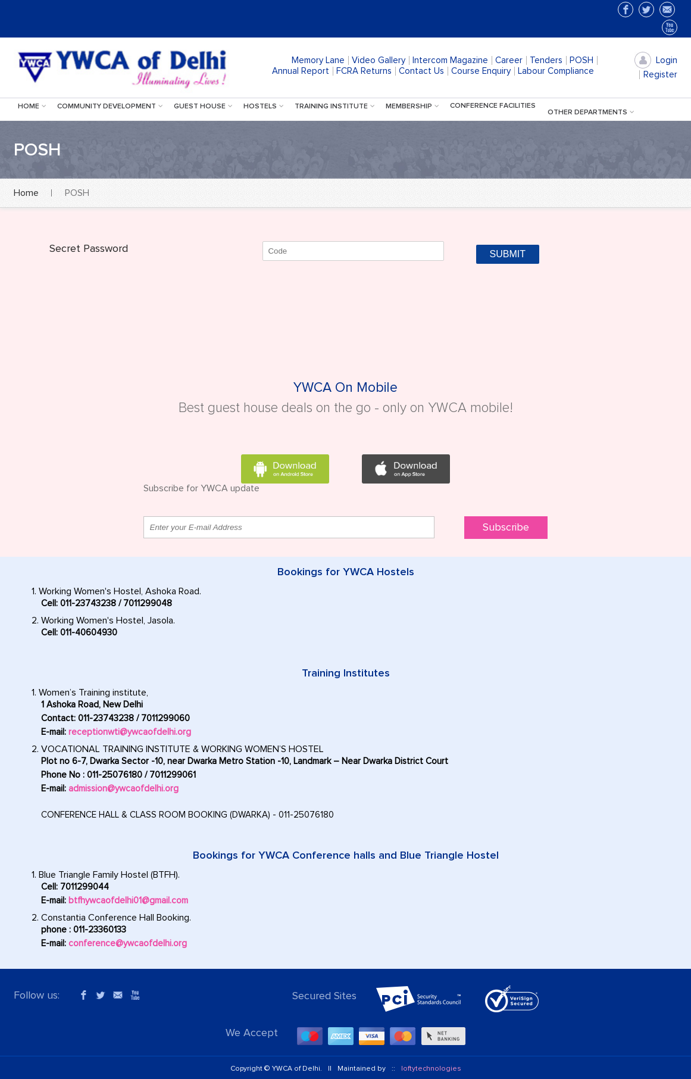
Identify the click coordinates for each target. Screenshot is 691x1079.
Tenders (546, 60)
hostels (264, 106)
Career (509, 60)
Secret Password (88, 249)
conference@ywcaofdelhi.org (127, 943)
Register (660, 74)
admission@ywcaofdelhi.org (123, 788)
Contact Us (421, 71)
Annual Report (300, 71)
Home (33, 106)
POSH (581, 60)
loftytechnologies (431, 1068)
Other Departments (592, 112)
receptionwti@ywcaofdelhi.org (129, 732)
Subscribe (506, 527)
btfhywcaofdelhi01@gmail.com (128, 900)
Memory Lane (318, 60)
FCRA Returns (364, 71)
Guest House (204, 106)
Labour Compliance (556, 71)
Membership (414, 106)
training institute (336, 106)
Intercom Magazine (450, 60)
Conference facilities (493, 106)
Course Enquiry (481, 71)
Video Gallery (378, 60)
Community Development (111, 106)
